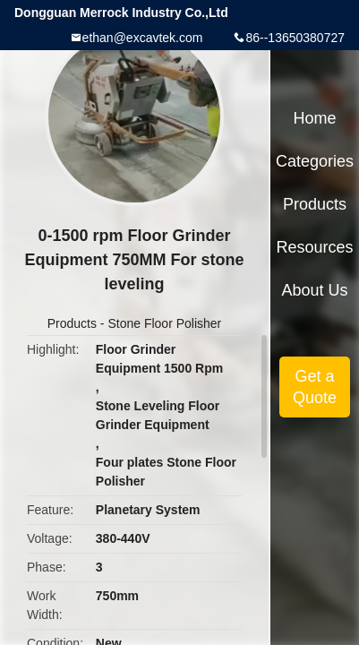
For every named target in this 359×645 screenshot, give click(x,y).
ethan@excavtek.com (142, 37)
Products (72, 323)
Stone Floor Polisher (164, 323)
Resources (315, 247)
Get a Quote (315, 387)
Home (315, 118)
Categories (315, 161)
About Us (315, 290)
